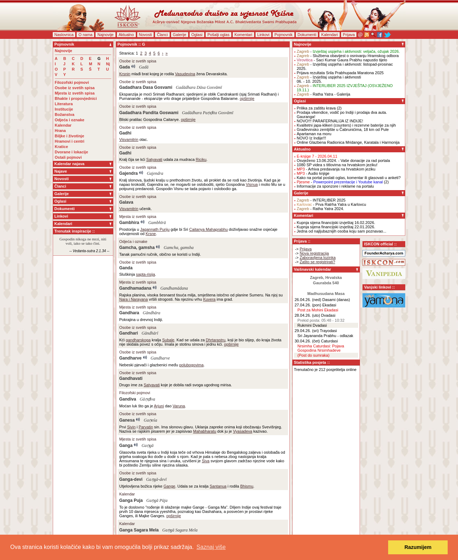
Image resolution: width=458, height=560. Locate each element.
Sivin (131, 427)
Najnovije (105, 34)
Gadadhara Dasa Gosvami (146, 87)
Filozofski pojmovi (72, 82)
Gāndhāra (151, 312)
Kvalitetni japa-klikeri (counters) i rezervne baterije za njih (346, 125)
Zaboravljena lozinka (318, 257)
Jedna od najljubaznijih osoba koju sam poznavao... (341, 231)
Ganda (126, 267)
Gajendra (128, 173)
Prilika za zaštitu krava (316, 108)
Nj (108, 64)
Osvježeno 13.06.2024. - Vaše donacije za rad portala (343, 160)
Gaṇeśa (150, 420)
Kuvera (209, 299)
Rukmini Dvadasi (312, 325)
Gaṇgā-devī (156, 479)
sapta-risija (145, 274)
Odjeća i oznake (69, 120)
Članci (162, 34)
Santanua (218, 486)
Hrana (60, 130)
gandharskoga (138, 340)
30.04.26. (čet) (307, 341)
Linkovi (263, 34)
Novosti (145, 34)
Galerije (179, 34)
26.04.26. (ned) (308, 299)
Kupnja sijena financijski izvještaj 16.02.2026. (336, 222)
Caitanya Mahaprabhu (208, 229)
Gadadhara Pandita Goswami (149, 112)
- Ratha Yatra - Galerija (323, 94)
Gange (169, 486)
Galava (126, 202)
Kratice (61, 146)
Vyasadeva (242, 431)
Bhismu (246, 486)
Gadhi (125, 133)
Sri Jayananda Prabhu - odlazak (326, 336)
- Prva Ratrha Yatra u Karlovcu (331, 204)
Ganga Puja (131, 500)
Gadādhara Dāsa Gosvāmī (199, 87)
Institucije (64, 109)
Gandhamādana (174, 288)
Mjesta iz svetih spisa (75, 93)
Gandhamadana (135, 288)
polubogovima (191, 365)
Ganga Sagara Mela (139, 530)
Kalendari (329, 34)
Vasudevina (185, 74)
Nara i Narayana (133, 299)
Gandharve (130, 358)
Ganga (126, 445)
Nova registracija (314, 253)
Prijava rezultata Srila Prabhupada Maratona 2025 (340, 73)
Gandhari (128, 333)
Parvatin (146, 427)
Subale (168, 340)
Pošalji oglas (218, 34)
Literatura (64, 104)
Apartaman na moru (314, 134)
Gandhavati (131, 378)
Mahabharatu (204, 431)
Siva (205, 461)
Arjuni (159, 406)
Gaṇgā (147, 445)
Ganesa (127, 420)
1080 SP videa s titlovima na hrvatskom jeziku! (337, 165)
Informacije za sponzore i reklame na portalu (335, 186)
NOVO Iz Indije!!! (311, 138)
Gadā (144, 67)
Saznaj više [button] (211, 547)
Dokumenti (307, 34)
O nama (85, 34)
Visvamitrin (129, 139)
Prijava (349, 34)
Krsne (151, 233)
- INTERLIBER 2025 (321, 200)
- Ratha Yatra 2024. (320, 209)
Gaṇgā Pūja (157, 500)
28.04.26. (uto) (307, 315)
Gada (124, 67)
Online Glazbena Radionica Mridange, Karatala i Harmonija (348, 142)
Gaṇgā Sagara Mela (179, 530)
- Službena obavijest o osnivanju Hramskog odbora (348, 56)
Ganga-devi (131, 479)
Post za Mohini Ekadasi (318, 310)
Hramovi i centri (69, 141)
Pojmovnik (283, 34)
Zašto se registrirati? (317, 262)
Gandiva (127, 399)
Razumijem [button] (418, 547)
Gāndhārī (149, 333)
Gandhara (129, 312)
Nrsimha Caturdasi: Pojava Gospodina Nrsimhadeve (321, 348)
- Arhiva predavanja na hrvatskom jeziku (336, 169)
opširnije (247, 98)
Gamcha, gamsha (137, 247)
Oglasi (196, 34)
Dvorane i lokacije (71, 152)
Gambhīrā (157, 222)
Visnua (252, 184)
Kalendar (63, 125)
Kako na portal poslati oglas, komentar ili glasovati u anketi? (349, 177)
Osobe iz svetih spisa (75, 88)
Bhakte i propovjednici (76, 98)
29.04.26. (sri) (307, 331)
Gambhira (129, 222)
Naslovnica (64, 34)
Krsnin (124, 74)
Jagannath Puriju (155, 229)
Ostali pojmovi (68, 157)
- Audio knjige (313, 173)
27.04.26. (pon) (308, 305)
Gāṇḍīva (147, 399)
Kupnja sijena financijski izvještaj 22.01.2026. (336, 227)
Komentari (243, 34)
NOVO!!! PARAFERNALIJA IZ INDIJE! (330, 121)
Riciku (201, 159)
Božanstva (64, 114)
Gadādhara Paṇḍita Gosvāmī (207, 112)
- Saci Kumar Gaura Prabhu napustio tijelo (342, 60)
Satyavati (154, 159)
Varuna (179, 406)
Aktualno (126, 34)
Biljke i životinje (69, 136)
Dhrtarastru (215, 340)
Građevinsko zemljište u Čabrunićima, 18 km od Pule (343, 129)
